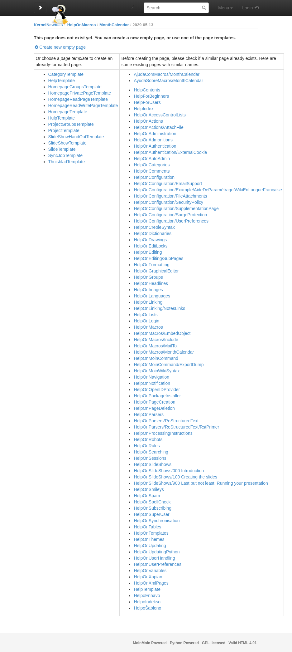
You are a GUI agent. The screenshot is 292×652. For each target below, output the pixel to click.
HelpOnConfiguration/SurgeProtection (170, 214)
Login (247, 7)
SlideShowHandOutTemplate (76, 136)
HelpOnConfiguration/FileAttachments (170, 196)
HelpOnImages (148, 289)
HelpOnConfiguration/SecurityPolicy (168, 202)
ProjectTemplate (63, 130)
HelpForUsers (147, 102)
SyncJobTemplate (65, 155)
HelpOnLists (145, 314)
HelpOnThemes (149, 539)
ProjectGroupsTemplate (71, 124)
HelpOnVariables (150, 570)
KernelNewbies (48, 24)
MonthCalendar (114, 24)
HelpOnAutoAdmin (152, 158)
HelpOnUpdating (150, 545)
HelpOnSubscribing (152, 508)
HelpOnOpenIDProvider (157, 389)
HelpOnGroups (148, 277)
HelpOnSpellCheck (152, 501)
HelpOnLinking (148, 302)
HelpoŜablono (147, 607)
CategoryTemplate (66, 74)
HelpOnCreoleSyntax (154, 227)
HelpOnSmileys (149, 489)
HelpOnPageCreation (154, 402)
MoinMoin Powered (150, 643)
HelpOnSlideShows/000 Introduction (169, 470)
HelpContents (147, 89)
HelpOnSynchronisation (157, 520)
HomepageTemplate (67, 111)
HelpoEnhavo (147, 595)
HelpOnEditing (148, 252)
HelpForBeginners (151, 96)
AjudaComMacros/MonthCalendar (166, 74)
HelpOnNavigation (151, 377)
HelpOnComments (152, 171)
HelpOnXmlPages (151, 583)
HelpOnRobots (148, 439)
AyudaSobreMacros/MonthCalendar (168, 80)
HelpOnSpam (147, 495)
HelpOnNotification (152, 383)
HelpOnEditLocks (150, 245)
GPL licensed (213, 643)
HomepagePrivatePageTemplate (79, 93)
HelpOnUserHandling (154, 558)
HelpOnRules (147, 445)
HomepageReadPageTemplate (78, 99)
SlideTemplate (62, 149)
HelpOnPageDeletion (154, 408)
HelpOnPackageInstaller (157, 395)
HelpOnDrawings (150, 239)
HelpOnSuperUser (151, 514)
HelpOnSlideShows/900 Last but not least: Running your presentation (201, 483)
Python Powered (184, 643)
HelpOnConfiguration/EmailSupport (168, 183)
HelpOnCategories (152, 164)
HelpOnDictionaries (152, 233)
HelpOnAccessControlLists (160, 114)
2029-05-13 (142, 24)
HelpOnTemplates (151, 533)
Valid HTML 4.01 (242, 643)
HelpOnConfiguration (154, 177)
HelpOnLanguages (152, 295)
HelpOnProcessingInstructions (163, 433)
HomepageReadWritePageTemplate (83, 105)
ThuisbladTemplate (66, 161)
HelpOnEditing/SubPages (158, 258)
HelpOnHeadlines (151, 283)
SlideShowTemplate (67, 142)
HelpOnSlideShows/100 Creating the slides (175, 476)
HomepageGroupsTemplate (75, 86)
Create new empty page (62, 47)
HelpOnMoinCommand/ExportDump (168, 364)
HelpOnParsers (149, 414)
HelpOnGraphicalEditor (156, 270)
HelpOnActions (148, 121)
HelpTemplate (61, 80)
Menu (225, 8)
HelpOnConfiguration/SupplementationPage (176, 208)
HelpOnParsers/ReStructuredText (166, 420)
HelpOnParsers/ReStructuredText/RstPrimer (176, 426)
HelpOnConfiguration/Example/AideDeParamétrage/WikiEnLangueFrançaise (208, 189)
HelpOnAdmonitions (153, 139)
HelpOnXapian (148, 576)
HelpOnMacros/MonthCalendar (164, 352)
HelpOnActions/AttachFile (159, 127)
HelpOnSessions (150, 458)
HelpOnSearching (151, 451)
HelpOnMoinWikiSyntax (157, 370)
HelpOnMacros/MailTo (155, 345)
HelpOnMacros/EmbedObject (162, 333)
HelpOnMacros (81, 24)
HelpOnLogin (146, 320)
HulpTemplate (61, 117)
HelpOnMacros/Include (156, 339)
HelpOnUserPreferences (157, 564)
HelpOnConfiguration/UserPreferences (171, 220)
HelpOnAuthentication (155, 146)
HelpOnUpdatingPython (157, 551)
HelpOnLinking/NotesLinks (159, 308)
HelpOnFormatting (151, 264)
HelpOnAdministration (155, 133)
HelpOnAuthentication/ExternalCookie (170, 152)
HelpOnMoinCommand (156, 358)
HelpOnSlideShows (152, 464)
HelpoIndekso (147, 601)
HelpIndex (143, 108)
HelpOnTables (147, 526)
